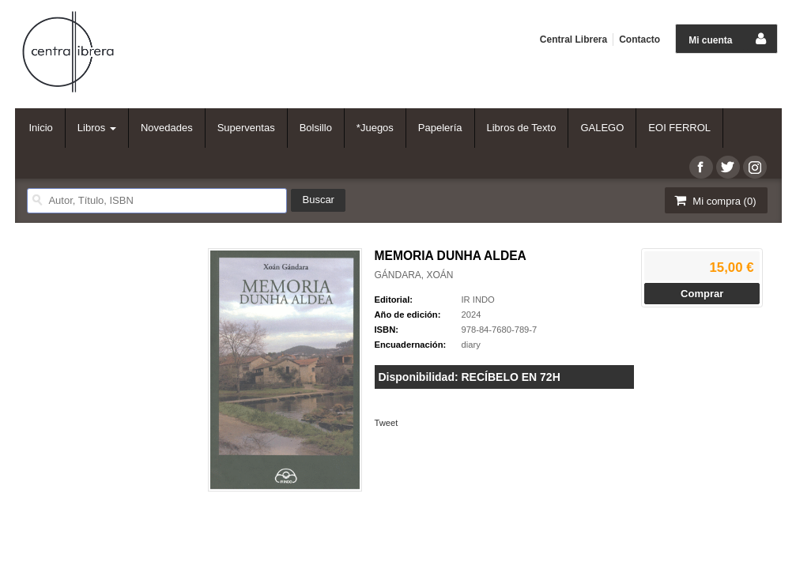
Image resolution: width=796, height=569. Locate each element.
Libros (96, 128)
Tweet (386, 423)
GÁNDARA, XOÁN (414, 275)
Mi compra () (714, 200)
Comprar (702, 294)
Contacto (639, 39)
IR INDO (478, 299)
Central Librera (573, 39)
